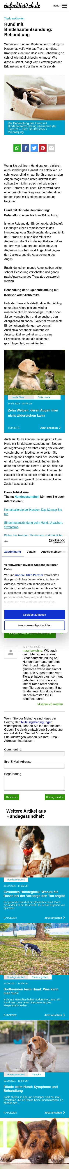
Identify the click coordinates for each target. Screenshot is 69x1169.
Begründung (12, 774)
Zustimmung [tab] (12, 551)
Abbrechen (12, 797)
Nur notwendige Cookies (34, 625)
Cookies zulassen (34, 614)
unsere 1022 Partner (29, 575)
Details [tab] (31, 551)
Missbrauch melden (50, 704)
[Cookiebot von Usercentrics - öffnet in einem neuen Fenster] (49, 541)
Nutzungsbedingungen (36, 722)
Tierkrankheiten (14, 18)
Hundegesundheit (27, 496)
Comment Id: (13, 749)
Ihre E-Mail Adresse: (18, 761)
